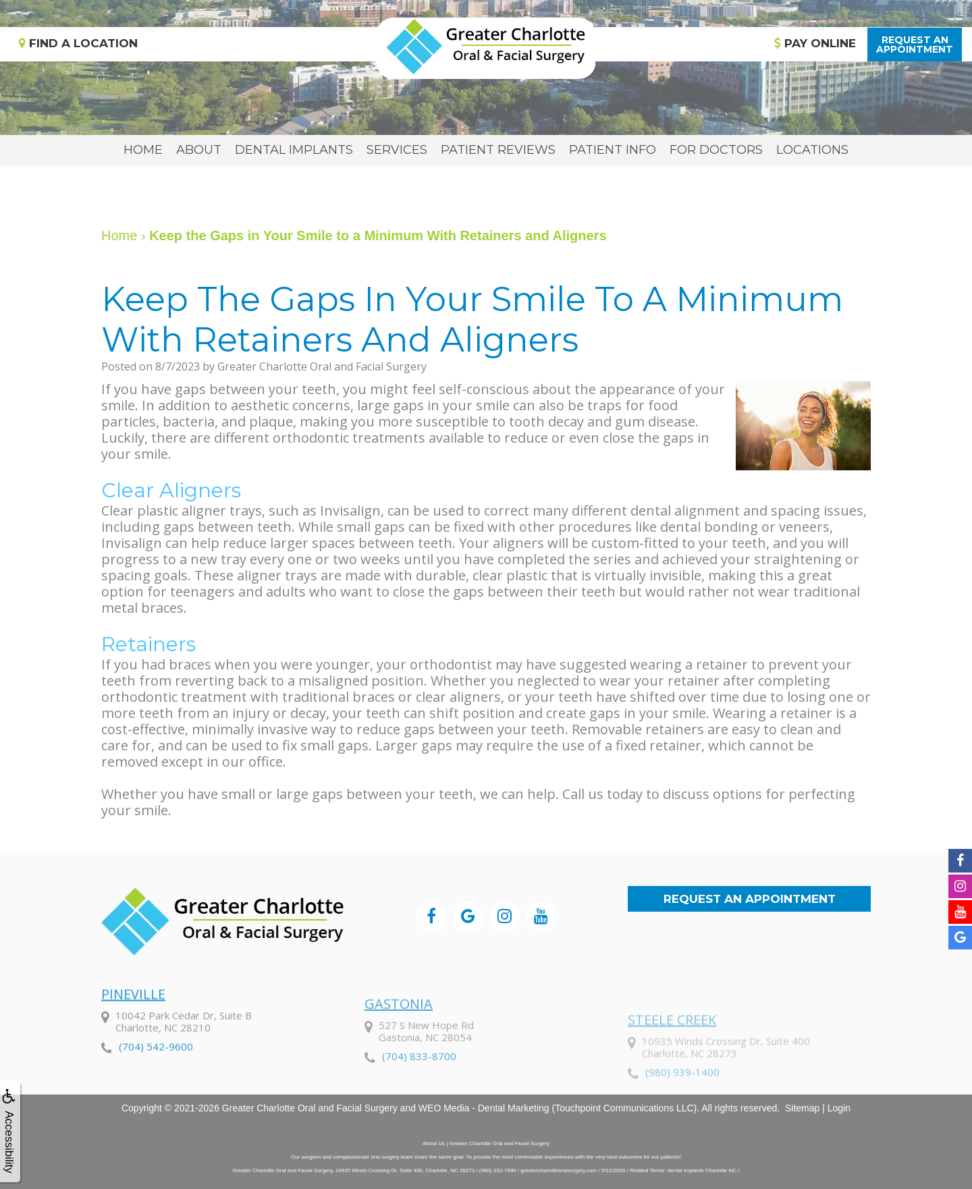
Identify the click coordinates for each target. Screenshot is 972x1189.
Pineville (133, 1030)
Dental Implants (294, 149)
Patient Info (612, 149)
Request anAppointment (914, 44)
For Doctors (716, 149)
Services (397, 149)
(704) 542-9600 (156, 1082)
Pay (815, 43)
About (198, 149)
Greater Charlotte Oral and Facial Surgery (310, 1108)
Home (143, 149)
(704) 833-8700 (419, 1101)
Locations (812, 149)
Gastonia (398, 1049)
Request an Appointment (750, 899)
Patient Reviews (498, 149)
